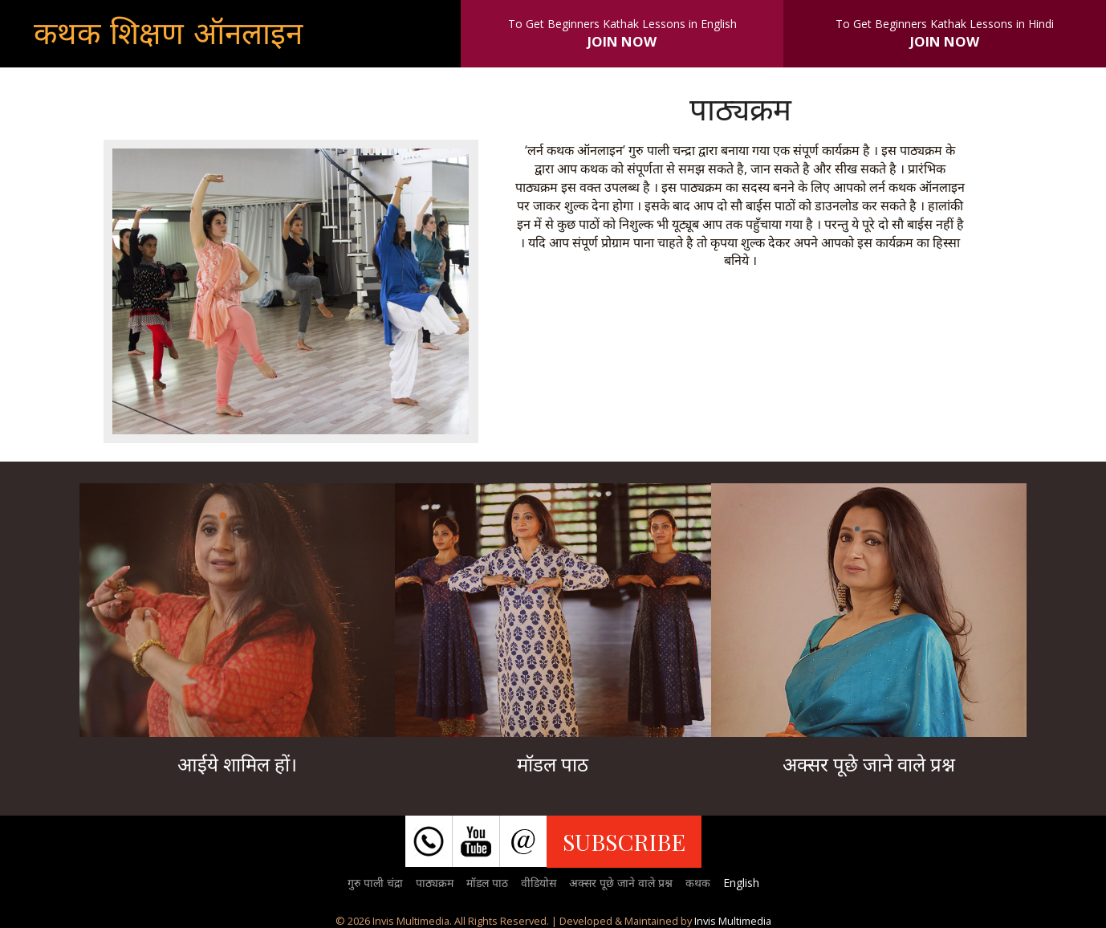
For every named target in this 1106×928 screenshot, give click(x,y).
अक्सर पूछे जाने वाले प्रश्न (621, 882)
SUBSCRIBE (624, 841)
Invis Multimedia (732, 921)
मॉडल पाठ (487, 882)
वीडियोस (538, 882)
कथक (697, 882)
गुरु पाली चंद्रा (375, 882)
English (741, 882)
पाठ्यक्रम (434, 882)
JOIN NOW (622, 41)
